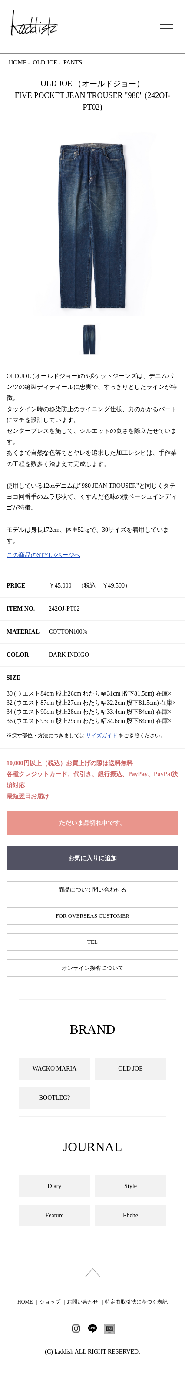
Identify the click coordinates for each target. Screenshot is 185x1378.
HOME (17, 62)
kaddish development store (34, 23)
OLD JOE (45, 62)
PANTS (72, 62)
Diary (55, 1186)
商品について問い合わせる (92, 889)
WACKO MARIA (55, 1068)
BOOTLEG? (54, 1097)
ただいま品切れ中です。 (92, 823)
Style (130, 1186)
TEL (92, 942)
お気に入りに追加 (92, 858)
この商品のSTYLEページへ (43, 555)
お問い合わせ (82, 1302)
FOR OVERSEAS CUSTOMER (92, 915)
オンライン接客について (93, 968)
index (92, 1272)
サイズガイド (101, 736)
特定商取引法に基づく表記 (136, 1302)
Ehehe (130, 1215)
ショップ (50, 1302)
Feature (55, 1215)
